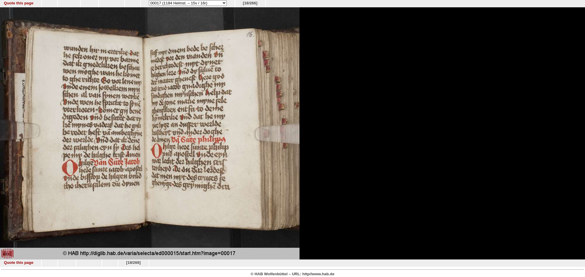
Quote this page (18, 3)
